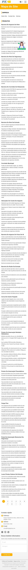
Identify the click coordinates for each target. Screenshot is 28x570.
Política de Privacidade (7, 561)
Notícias (18, 16)
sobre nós (4, 16)
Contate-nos (11, 16)
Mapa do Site (17, 561)
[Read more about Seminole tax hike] (16, 504)
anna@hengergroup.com (9, 528)
